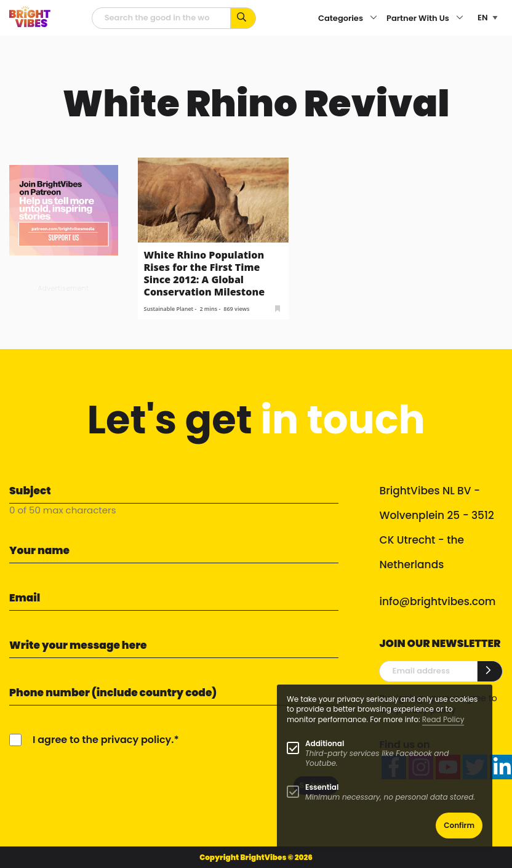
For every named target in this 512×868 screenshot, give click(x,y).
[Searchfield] (161, 18)
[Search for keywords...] (243, 18)
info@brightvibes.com (437, 601)
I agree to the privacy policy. (103, 740)
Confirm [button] (459, 825)
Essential (321, 787)
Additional (324, 743)
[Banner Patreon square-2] (63, 210)
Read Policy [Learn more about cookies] (443, 719)
